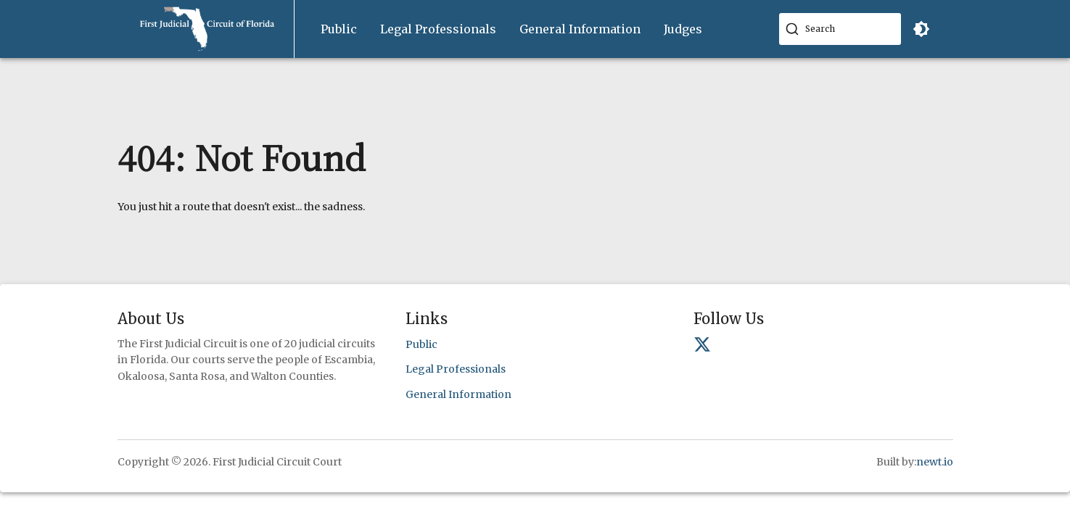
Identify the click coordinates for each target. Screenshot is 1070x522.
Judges (683, 29)
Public (339, 29)
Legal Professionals (438, 29)
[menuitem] (339, 29)
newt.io (934, 461)
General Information (580, 29)
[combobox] (840, 29)
